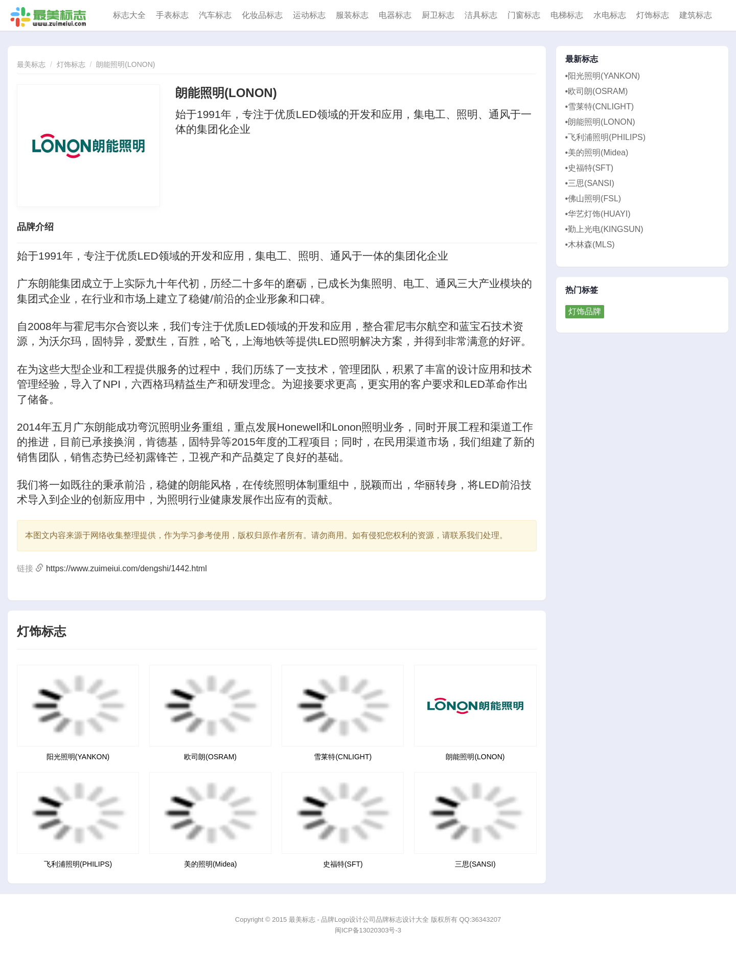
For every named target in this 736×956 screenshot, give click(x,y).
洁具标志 (481, 15)
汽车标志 (215, 15)
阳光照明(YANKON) (78, 757)
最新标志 (582, 59)
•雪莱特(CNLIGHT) (599, 106)
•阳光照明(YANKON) (602, 76)
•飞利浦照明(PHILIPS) (605, 137)
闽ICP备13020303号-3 (368, 930)
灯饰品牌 (584, 311)
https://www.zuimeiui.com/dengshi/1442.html (126, 568)
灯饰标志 (652, 15)
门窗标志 (524, 15)
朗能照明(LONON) (125, 64)
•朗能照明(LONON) (600, 122)
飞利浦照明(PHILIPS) (78, 864)
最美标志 (31, 64)
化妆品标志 (262, 15)
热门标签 (582, 290)
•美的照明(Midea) (597, 152)
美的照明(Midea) (210, 864)
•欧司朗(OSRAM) (596, 91)
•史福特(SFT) (589, 168)
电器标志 (395, 15)
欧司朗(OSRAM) (210, 757)
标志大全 (129, 15)
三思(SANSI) (475, 864)
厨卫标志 (438, 15)
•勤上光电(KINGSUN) (604, 229)
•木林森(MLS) (590, 244)
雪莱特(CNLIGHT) (343, 757)
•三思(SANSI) (589, 183)
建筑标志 (695, 15)
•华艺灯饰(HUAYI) (598, 213)
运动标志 (309, 15)
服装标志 (352, 15)
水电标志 (609, 15)
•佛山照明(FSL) (593, 198)
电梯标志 (566, 15)
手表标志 (172, 15)
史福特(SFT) (343, 864)
